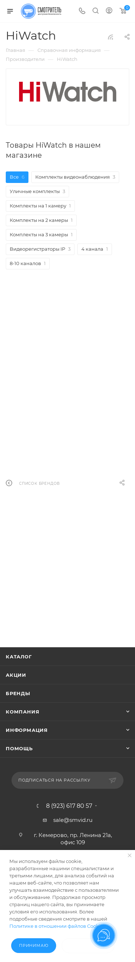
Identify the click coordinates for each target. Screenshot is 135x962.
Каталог (19, 656)
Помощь (19, 748)
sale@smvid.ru (73, 819)
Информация (27, 730)
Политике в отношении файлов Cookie (56, 926)
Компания (22, 712)
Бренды (18, 693)
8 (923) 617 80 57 (69, 806)
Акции (16, 675)
